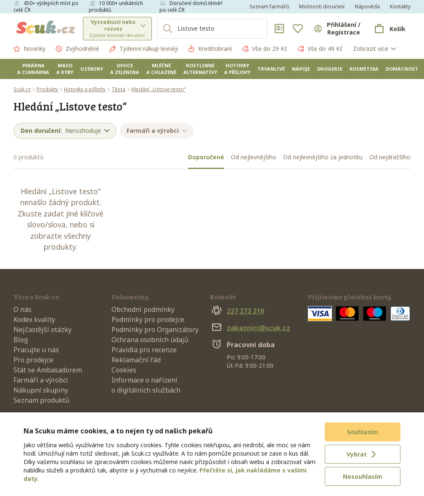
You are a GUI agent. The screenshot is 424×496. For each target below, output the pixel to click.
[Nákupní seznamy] (279, 28)
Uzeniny (91, 69)
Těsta (118, 89)
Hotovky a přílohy (237, 68)
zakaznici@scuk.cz (250, 327)
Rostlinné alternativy (200, 68)
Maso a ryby (64, 68)
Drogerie (329, 69)
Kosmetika (364, 69)
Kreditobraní (210, 49)
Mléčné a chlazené (161, 68)
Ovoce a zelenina (124, 68)
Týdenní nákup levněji (143, 49)
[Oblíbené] (298, 28)
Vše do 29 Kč (264, 49)
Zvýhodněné (77, 49)
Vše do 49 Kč (320, 49)
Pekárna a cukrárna (33, 68)
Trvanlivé (271, 69)
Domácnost (402, 69)
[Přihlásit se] (337, 28)
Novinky (29, 49)
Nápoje (301, 69)
